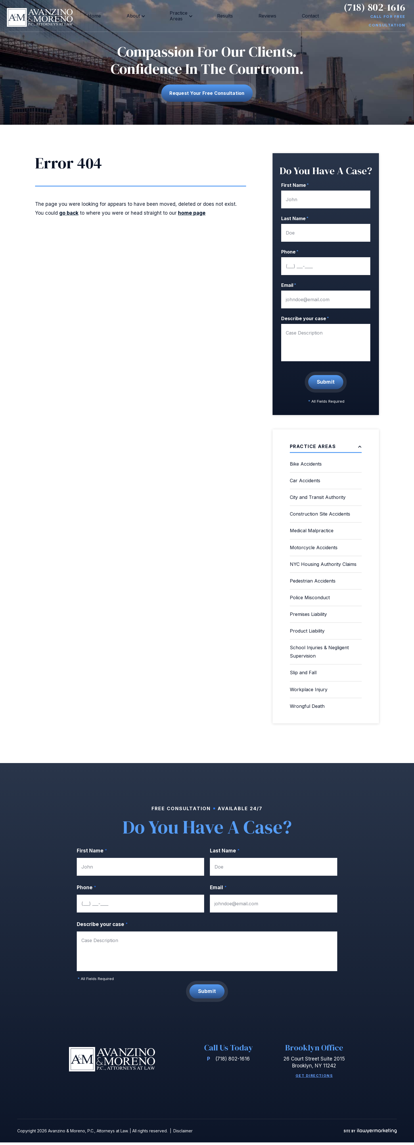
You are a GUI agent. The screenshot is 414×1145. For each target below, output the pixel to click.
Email (288, 285)
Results (222, 16)
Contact (280, 16)
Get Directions (314, 1078)
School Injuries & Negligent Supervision (319, 652)
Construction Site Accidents (320, 514)
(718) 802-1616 (374, 12)
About (145, 16)
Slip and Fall (303, 672)
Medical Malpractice (312, 530)
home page (192, 213)
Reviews (251, 16)
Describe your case (305, 318)
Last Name (294, 218)
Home (121, 16)
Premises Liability (308, 614)
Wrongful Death (307, 706)
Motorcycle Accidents (314, 547)
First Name (295, 185)
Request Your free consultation (206, 93)
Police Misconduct (310, 597)
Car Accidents (305, 480)
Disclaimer (183, 1133)
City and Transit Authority (318, 497)
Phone (289, 251)
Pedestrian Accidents (313, 581)
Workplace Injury (308, 689)
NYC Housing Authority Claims (323, 564)
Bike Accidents (306, 464)
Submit (326, 382)
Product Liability (307, 631)
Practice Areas (183, 16)
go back (68, 213)
